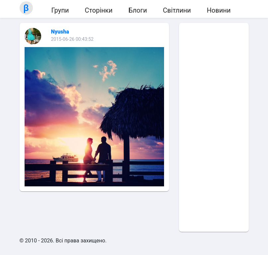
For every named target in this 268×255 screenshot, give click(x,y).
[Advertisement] (214, 127)
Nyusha (60, 32)
